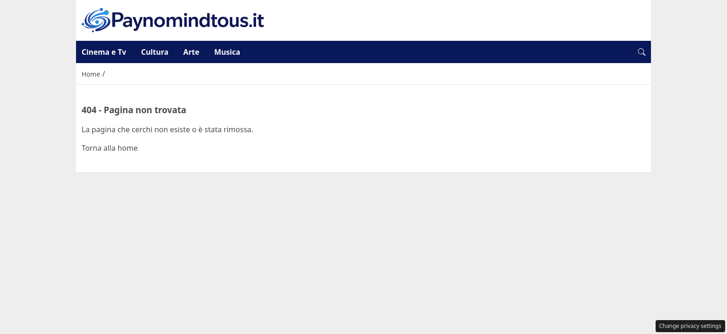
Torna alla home (110, 148)
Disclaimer (422, 181)
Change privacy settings (690, 326)
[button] (641, 52)
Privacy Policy (363, 181)
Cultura (154, 52)
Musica (227, 52)
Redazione (304, 181)
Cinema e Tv (104, 52)
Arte (191, 52)
